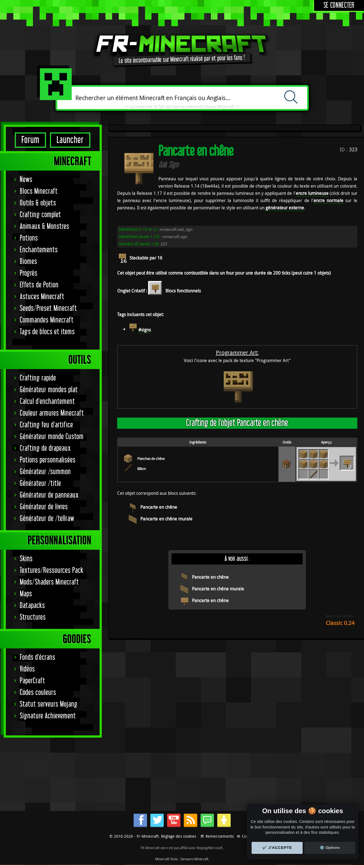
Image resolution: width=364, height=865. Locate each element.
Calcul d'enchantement (47, 402)
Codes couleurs (38, 693)
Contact (248, 836)
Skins (26, 559)
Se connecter (339, 5)
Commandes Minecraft (47, 320)
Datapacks (32, 606)
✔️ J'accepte (277, 847)
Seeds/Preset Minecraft (48, 308)
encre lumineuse (312, 193)
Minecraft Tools (166, 859)
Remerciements (220, 836)
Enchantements (39, 250)
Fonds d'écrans (37, 657)
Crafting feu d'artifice (46, 425)
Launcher (70, 140)
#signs (144, 330)
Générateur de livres (44, 507)
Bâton (141, 468)
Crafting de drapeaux (45, 448)
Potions (29, 238)
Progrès (28, 273)
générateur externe (285, 208)
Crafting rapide (38, 378)
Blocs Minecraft (39, 191)
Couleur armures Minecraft (52, 413)
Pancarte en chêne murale (166, 519)
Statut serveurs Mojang (49, 704)
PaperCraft (32, 681)
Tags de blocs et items (47, 332)
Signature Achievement (48, 716)
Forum (30, 140)
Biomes (28, 262)
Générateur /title (40, 483)
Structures (33, 617)
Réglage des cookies (178, 836)
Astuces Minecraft (42, 297)
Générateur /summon (45, 472)
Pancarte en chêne (158, 507)
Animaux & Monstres (44, 226)
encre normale (328, 200)
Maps (26, 594)
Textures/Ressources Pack (51, 570)
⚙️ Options (330, 847)
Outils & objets (38, 203)
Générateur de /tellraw (47, 519)
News (26, 180)
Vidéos (27, 669)
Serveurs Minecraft (194, 859)
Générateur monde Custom (52, 437)
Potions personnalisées (48, 460)
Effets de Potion (39, 285)
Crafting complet (40, 215)
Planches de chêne (151, 458)
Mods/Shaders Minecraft (49, 582)
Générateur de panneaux (49, 495)
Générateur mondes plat (49, 390)
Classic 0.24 (340, 623)
